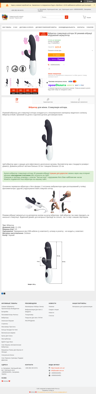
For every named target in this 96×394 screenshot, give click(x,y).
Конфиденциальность (67, 27)
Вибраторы (5, 317)
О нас (15, 27)
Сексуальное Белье (7, 355)
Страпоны (4, 323)
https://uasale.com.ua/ (58, 368)
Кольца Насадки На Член (9, 330)
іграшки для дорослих (59, 173)
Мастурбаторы (6, 339)
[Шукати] (66, 17)
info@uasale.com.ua (57, 370)
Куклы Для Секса (6, 336)
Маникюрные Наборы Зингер (34, 306)
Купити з (58, 59)
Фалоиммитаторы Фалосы (9, 314)
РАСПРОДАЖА (30, 320)
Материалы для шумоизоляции (82, 306)
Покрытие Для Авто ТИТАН (33, 317)
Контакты (80, 27)
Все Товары (7, 27)
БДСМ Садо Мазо (7, 342)
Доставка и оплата (26, 27)
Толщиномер (29, 314)
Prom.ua (57, 388)
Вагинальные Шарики (8, 333)
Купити (58, 55)
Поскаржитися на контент (45, 392)
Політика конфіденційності (60, 392)
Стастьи (51, 315)
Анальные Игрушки (7, 320)
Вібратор (33, 107)
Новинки (51, 306)
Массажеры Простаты (8, 327)
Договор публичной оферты (46, 27)
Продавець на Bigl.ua (48, 390)
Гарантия (90, 27)
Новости (51, 312)
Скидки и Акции (54, 309)
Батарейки (4, 311)
